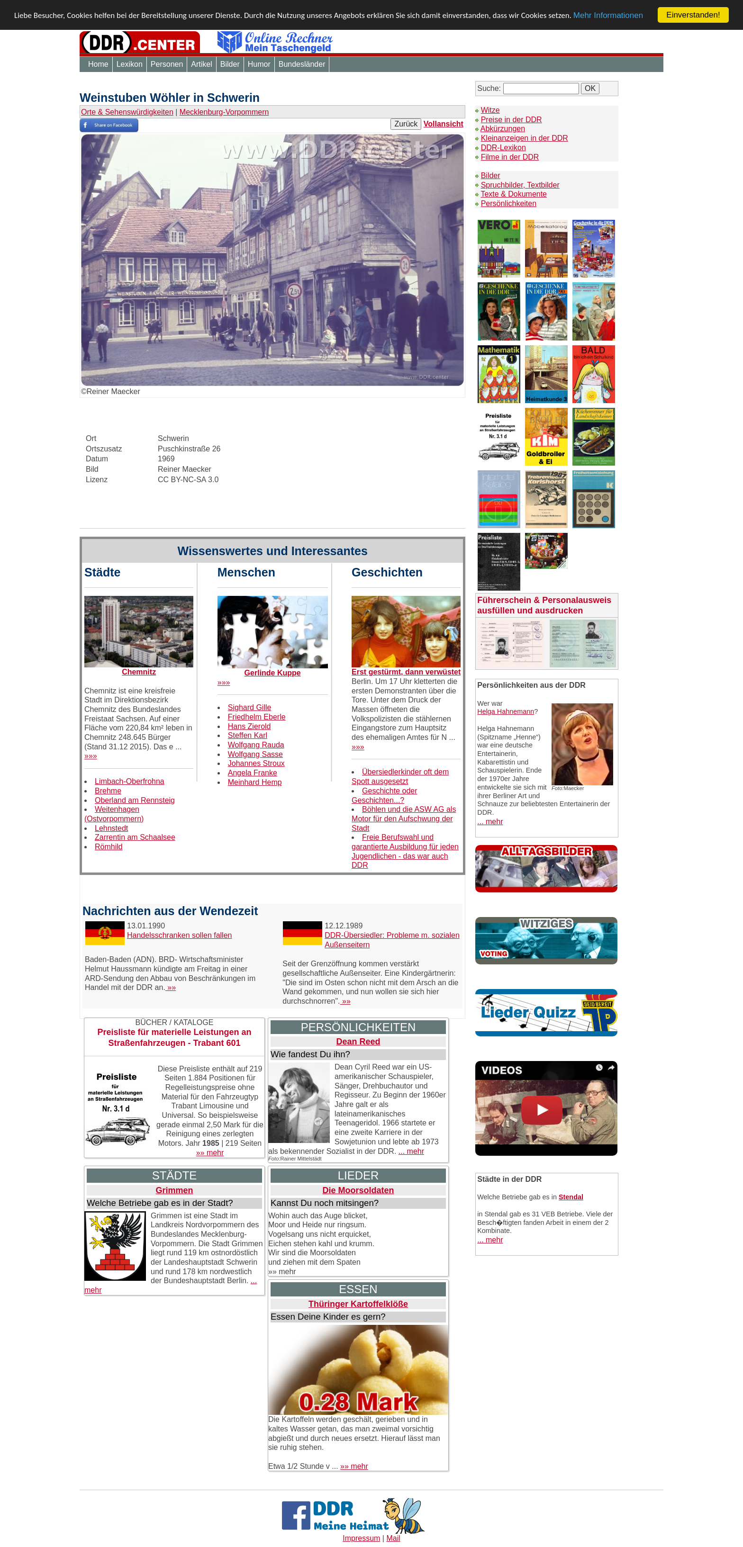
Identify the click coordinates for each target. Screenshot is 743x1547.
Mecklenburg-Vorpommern (224, 112)
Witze (490, 110)
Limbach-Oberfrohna (129, 781)
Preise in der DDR (511, 120)
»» (170, 987)
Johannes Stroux (256, 763)
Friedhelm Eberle (257, 717)
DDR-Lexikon (503, 148)
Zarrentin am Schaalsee (135, 837)
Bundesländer (302, 64)
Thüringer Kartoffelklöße (358, 1304)
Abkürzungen (502, 129)
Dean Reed (358, 1041)
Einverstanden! (693, 14)
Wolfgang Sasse (255, 754)
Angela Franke (252, 773)
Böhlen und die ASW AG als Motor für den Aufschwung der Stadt (404, 818)
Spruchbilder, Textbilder (520, 185)
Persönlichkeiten (508, 203)
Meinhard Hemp (255, 782)
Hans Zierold (249, 726)
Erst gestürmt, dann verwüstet (406, 672)
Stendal (571, 1197)
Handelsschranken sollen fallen (179, 935)
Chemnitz (139, 672)
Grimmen (174, 1190)
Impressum (361, 1538)
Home (98, 64)
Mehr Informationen (608, 15)
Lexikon (130, 64)
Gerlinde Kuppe (273, 673)
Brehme (108, 791)
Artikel (201, 64)
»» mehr (210, 1153)
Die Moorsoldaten (358, 1190)
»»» (90, 756)
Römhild (109, 847)
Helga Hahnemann (505, 711)
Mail (393, 1538)
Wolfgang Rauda (256, 745)
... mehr (411, 1151)
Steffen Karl (247, 735)
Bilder (230, 64)
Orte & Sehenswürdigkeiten (127, 112)
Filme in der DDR (510, 157)
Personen (167, 64)
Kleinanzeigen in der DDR (524, 138)
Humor (259, 64)
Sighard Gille (250, 707)
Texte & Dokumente (513, 194)
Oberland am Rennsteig (135, 800)
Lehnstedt (111, 828)
